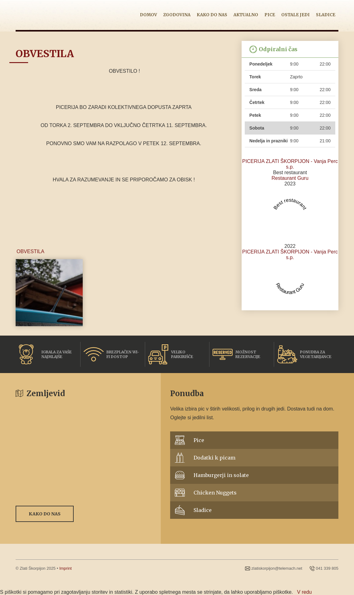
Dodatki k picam (214, 458)
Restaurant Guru (290, 178)
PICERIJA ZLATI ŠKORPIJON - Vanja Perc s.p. (290, 164)
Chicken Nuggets (215, 492)
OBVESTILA (30, 251)
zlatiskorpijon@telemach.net (276, 568)
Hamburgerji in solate (221, 475)
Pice (269, 14)
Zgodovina (176, 14)
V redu (304, 592)
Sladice (325, 14)
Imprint (65, 568)
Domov (148, 14)
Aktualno (246, 14)
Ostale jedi (295, 14)
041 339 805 (327, 568)
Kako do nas (212, 14)
